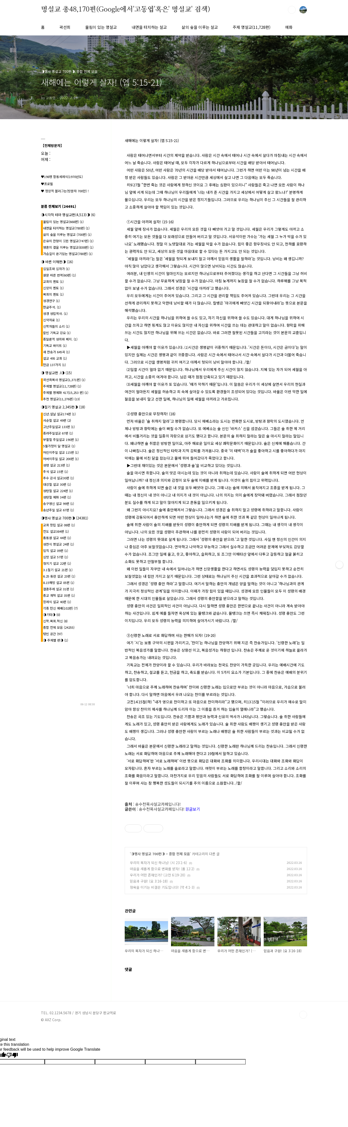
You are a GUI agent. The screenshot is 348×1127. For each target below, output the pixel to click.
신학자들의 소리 (56, 326)
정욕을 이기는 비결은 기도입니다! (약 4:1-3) (162, 887)
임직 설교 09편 (55, 550)
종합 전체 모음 (179, 853)
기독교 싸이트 (55, 345)
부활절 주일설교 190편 (61, 439)
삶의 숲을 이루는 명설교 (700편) (67, 234)
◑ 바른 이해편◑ (57, 261)
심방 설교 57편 (55, 557)
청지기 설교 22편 (57, 563)
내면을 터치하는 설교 (149, 27)
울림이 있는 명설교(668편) (63, 221)
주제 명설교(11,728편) (251, 27)
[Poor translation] (12, 1055)
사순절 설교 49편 (57, 420)
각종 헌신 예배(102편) (60, 608)
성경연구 (51, 300)
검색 (292, 10)
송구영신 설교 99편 (58, 503)
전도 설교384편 (56, 531)
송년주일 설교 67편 (58, 510)
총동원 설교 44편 (57, 537)
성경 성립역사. (55, 313)
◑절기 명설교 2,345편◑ (63, 406)
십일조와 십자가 (56, 268)
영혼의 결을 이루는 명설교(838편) (68, 247)
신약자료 (51, 320)
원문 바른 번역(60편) (59, 275)
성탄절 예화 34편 (57, 497)
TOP (303, 1015)
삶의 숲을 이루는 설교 (200, 27)
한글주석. (52, 307)
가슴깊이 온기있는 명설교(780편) (67, 253)
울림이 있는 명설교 (101, 27)
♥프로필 (47, 183)
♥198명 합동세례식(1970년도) (62, 176)
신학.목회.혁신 (55, 621)
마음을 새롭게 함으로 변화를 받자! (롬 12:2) (162, 868)
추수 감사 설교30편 (58, 478)
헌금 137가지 (54, 364)
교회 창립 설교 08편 (59, 525)
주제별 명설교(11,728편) (62, 386)
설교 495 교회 (55, 358)
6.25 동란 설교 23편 (59, 576)
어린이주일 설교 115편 (61, 452)
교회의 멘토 (53, 281)
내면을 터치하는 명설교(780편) (66, 228)
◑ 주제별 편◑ (55, 640)
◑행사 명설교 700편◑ (148, 853)
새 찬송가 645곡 (56, 352)
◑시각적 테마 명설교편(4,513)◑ (68, 214)
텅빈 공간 (52, 633)
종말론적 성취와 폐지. (60, 339)
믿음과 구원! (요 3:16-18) (149, 881)
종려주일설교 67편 (58, 433)
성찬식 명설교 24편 (58, 544)
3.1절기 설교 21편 (57, 569)
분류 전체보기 (58, 206)
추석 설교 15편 (55, 471)
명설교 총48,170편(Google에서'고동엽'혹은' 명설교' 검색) (125, 9)
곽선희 (64, 27)
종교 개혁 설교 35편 (59, 595)
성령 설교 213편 (56, 465)
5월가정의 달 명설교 (59, 446)
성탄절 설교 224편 (58, 490)
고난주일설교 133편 (59, 426)
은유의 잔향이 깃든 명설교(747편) (68, 241)
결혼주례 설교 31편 (58, 589)
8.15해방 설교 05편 (58, 582)
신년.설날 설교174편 (59, 414)
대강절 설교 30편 (57, 484)
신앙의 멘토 (53, 288)
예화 (289, 27)
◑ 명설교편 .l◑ (56, 372)
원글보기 (192, 809)
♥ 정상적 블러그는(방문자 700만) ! (65, 191)
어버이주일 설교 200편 (61, 458)
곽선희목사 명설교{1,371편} (64, 379)
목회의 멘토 (53, 294)
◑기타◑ (51, 614)
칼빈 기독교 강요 (56, 332)
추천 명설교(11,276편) (61, 399)
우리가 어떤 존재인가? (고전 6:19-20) (157, 874)
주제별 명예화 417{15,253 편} (65, 392)
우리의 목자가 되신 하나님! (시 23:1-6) (158, 862)
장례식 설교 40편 (57, 601)
